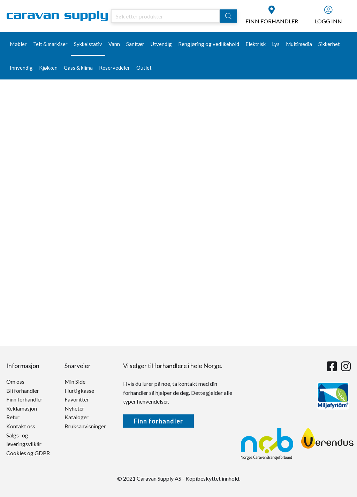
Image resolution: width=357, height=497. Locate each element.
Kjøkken (48, 67)
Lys (276, 44)
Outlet (144, 67)
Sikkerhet (329, 44)
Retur (13, 417)
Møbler (18, 44)
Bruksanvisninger (85, 426)
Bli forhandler (22, 390)
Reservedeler (114, 67)
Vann (114, 44)
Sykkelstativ (88, 44)
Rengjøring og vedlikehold (208, 44)
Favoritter (76, 399)
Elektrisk (255, 44)
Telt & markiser (50, 44)
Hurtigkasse (79, 390)
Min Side (74, 381)
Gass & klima (78, 67)
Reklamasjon (21, 408)
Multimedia (299, 44)
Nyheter (74, 408)
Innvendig (21, 67)
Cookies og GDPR (28, 453)
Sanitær (135, 44)
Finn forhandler (24, 399)
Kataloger (76, 417)
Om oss (15, 381)
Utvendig (161, 44)
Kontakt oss (20, 426)
